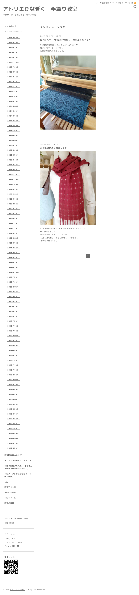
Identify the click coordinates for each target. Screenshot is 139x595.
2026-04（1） (13, 42)
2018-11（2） (13, 365)
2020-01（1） (13, 316)
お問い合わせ (10, 492)
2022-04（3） (13, 209)
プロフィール (10, 498)
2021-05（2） (13, 253)
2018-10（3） (13, 370)
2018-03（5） (13, 404)
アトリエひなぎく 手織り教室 (43, 8)
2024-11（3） (13, 91)
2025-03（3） (13, 82)
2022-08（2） (13, 194)
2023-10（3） (13, 130)
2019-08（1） (13, 336)
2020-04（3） (13, 301)
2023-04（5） (13, 160)
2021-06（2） (13, 248)
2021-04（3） (13, 257)
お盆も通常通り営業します (53, 147)
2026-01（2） (13, 57)
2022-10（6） (13, 184)
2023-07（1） (13, 145)
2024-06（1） (13, 111)
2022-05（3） (13, 204)
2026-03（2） (13, 47)
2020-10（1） (13, 282)
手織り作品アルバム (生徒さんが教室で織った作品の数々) (18, 467)
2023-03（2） (13, 165)
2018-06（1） (13, 389)
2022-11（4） (13, 179)
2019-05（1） (13, 345)
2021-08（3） (13, 238)
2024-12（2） (13, 86)
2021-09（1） (13, 233)
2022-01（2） (13, 218)
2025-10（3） (13, 67)
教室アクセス (10, 487)
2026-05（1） (13, 38)
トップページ (10, 26)
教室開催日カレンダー (14, 455)
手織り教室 (9, 523)
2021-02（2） (13, 267)
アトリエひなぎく (17, 589)
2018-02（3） (13, 409)
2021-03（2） (13, 262)
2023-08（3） (13, 140)
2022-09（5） (13, 189)
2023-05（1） (13, 155)
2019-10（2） (13, 331)
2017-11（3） (13, 424)
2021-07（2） (13, 243)
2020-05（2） (13, 297)
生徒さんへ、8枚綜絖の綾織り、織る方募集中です (65, 39)
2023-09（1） (13, 135)
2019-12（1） (13, 321)
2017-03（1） (13, 448)
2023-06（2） (13, 150)
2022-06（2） (13, 199)
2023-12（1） (13, 121)
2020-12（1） (13, 277)
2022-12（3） (13, 174)
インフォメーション (13, 31)
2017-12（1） (13, 419)
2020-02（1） (13, 311)
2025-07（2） (13, 72)
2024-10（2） (13, 96)
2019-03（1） (13, 355)
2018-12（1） (13, 360)
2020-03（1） (13, 306)
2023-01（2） (13, 169)
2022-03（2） (13, 213)
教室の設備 (9, 503)
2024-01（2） (13, 116)
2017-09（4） (13, 433)
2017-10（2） (13, 428)
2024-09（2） (13, 101)
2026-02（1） (13, 52)
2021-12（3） (13, 223)
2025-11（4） (13, 62)
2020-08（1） (13, 287)
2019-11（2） (13, 326)
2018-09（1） (13, 375)
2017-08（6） (13, 438)
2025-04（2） (13, 77)
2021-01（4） (13, 272)
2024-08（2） (13, 106)
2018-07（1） (13, 384)
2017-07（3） (13, 443)
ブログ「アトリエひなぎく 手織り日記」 (17, 475)
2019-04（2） (13, 350)
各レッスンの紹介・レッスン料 (17, 460)
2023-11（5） (13, 126)
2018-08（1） (13, 380)
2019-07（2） (13, 340)
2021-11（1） (13, 228)
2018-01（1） (13, 414)
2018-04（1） (13, 399)
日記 (6, 482)
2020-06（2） (13, 292)
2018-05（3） (13, 394)
